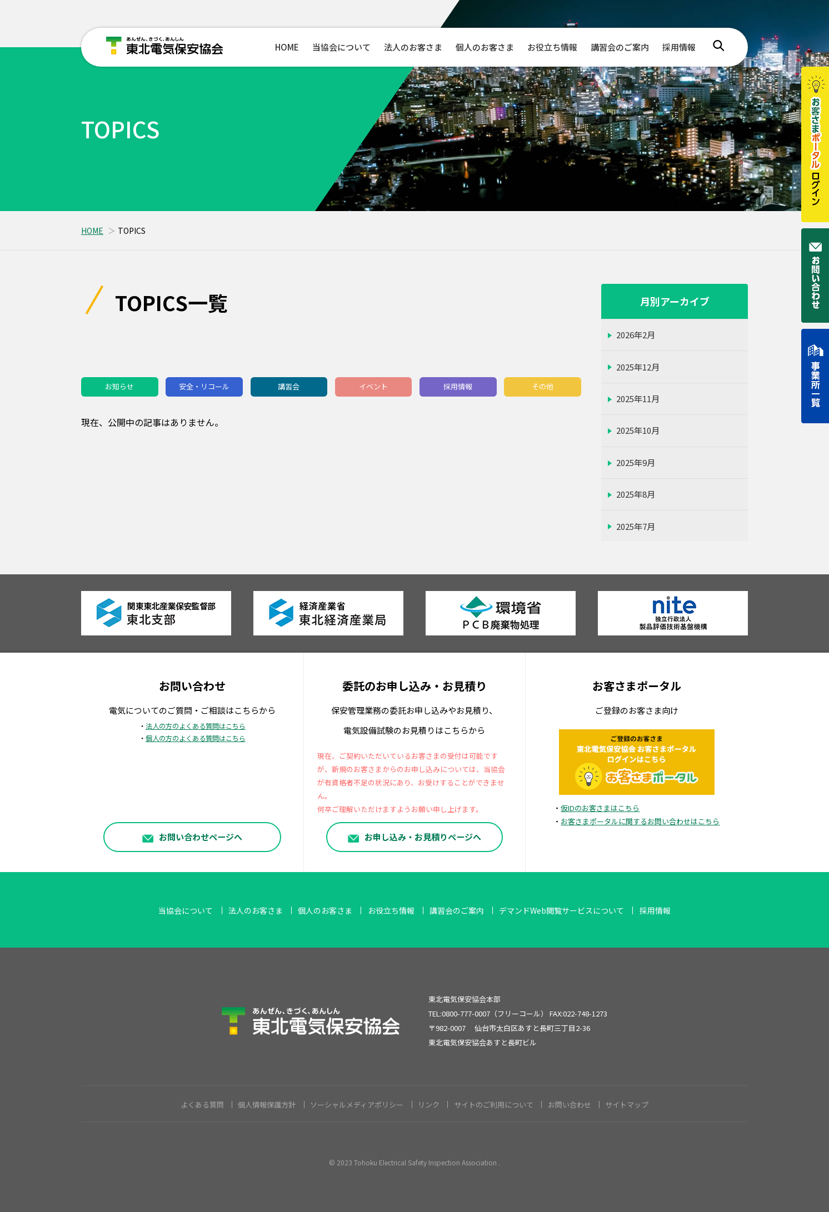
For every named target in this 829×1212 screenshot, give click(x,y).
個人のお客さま (485, 47)
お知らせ (119, 386)
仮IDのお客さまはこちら (600, 808)
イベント (373, 386)
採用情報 (679, 47)
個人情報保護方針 (267, 1104)
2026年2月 (635, 334)
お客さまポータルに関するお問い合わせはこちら (640, 821)
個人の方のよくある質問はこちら (196, 738)
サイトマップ (626, 1104)
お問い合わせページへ (192, 836)
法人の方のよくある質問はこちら (196, 726)
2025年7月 (635, 526)
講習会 (288, 386)
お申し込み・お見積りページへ (414, 836)
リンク (429, 1104)
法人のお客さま (413, 47)
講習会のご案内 (620, 47)
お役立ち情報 (552, 47)
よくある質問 (202, 1104)
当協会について (341, 47)
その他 (542, 386)
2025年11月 (638, 398)
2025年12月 (638, 367)
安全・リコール (204, 386)
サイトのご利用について (493, 1104)
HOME (287, 47)
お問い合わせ (569, 1104)
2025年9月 (635, 462)
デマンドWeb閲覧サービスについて (561, 910)
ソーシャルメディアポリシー (356, 1104)
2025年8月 (635, 494)
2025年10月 (638, 430)
